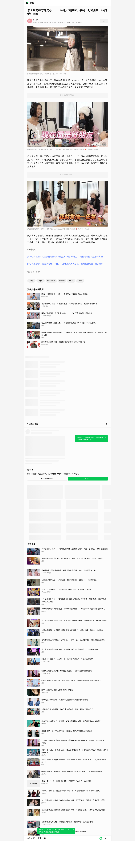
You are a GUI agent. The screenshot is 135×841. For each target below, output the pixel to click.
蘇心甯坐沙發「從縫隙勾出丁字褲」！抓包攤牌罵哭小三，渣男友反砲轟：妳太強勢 (65, 263)
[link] (39, 838)
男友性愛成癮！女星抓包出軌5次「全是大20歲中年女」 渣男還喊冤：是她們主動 (65, 256)
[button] (31, 838)
